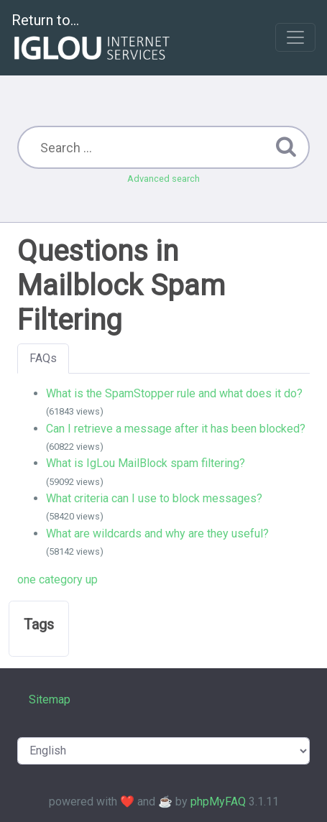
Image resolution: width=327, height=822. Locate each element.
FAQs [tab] (43, 358)
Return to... (92, 38)
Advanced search (163, 178)
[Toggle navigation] (295, 37)
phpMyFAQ (218, 801)
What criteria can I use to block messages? (154, 498)
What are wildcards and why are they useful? (157, 533)
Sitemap (49, 699)
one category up (57, 579)
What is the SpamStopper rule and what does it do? (174, 393)
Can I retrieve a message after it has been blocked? (175, 428)
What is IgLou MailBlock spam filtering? (145, 463)
